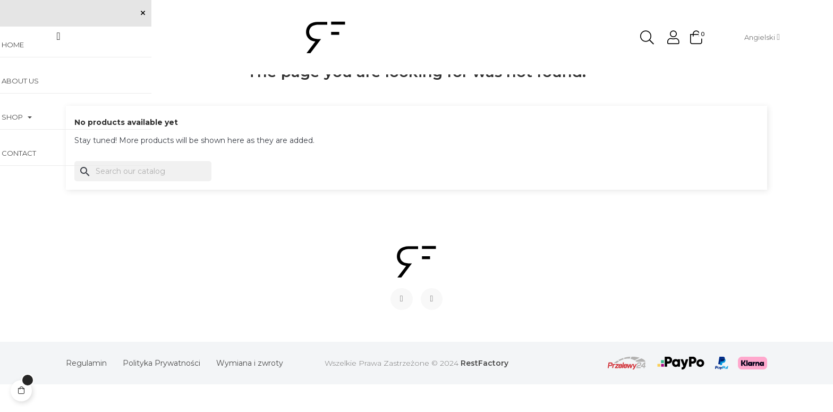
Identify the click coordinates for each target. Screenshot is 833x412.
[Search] (142, 198)
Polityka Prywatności (161, 391)
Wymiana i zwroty (249, 391)
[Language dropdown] (762, 37)
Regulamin (86, 391)
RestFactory (484, 391)
